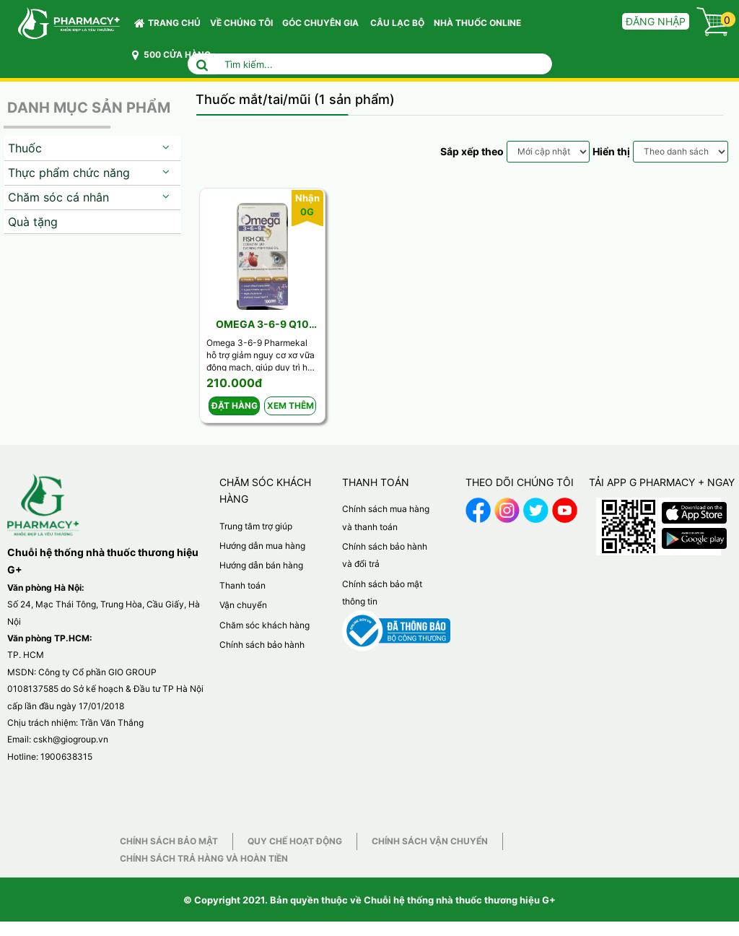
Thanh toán (242, 585)
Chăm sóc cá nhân (58, 197)
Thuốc (25, 148)
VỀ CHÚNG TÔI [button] (241, 22)
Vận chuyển (243, 604)
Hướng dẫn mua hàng (262, 545)
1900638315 (66, 756)
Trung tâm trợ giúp (255, 526)
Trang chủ (167, 23)
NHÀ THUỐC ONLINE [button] (477, 22)
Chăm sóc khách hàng (264, 625)
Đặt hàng (234, 405)
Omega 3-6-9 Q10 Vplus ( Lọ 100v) (262, 325)
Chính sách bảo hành (262, 644)
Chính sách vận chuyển (430, 841)
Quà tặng (33, 221)
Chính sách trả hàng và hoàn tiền (204, 858)
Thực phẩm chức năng (69, 172)
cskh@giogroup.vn (70, 739)
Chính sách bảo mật (169, 841)
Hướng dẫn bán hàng (261, 565)
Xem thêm (290, 405)
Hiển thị (611, 151)
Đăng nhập (656, 21)
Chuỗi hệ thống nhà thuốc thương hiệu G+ (460, 900)
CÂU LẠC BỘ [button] (397, 22)
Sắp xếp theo (472, 151)
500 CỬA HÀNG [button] (171, 55)
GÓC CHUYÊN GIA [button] (322, 26)
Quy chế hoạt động (295, 841)
